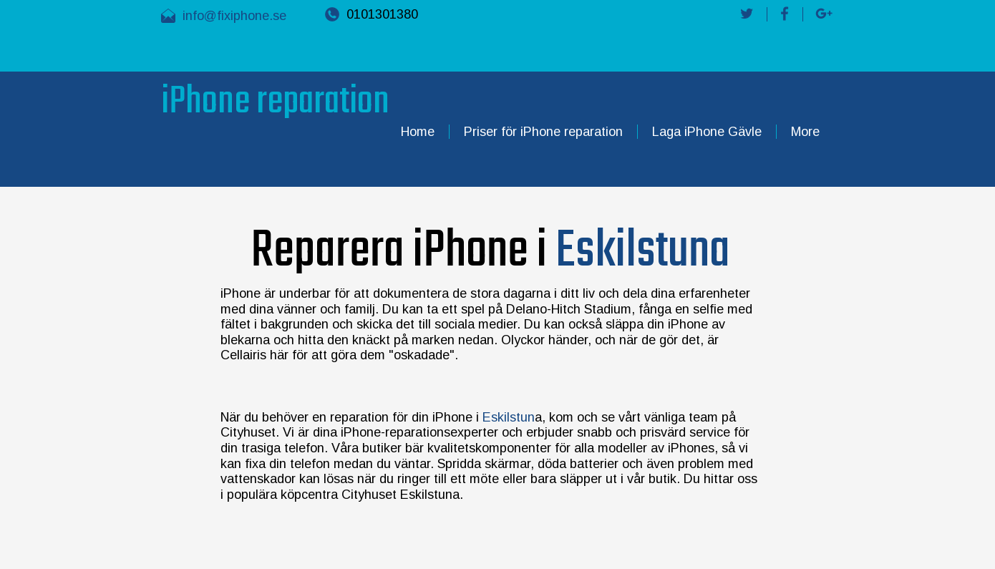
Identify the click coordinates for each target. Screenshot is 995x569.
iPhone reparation (275, 102)
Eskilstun (507, 417)
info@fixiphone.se (234, 16)
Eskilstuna (642, 251)
